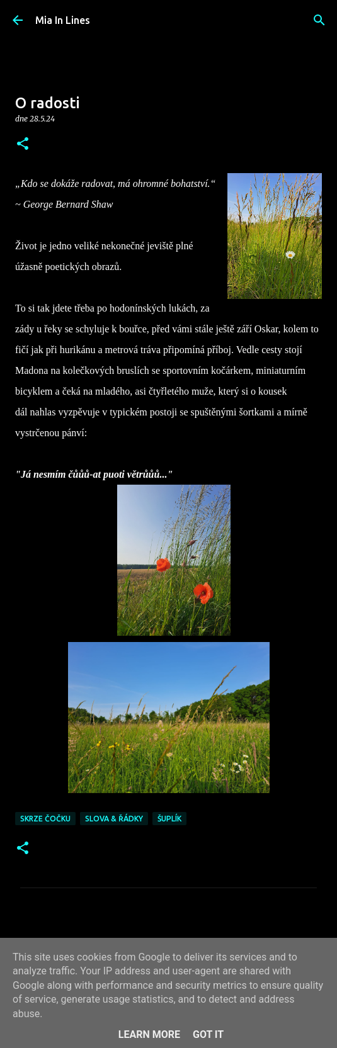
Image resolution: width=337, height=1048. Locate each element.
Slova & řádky (114, 818)
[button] (22, 144)
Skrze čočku (45, 818)
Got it (208, 1034)
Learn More (149, 1034)
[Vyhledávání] (319, 20)
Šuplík (169, 818)
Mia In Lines (62, 20)
